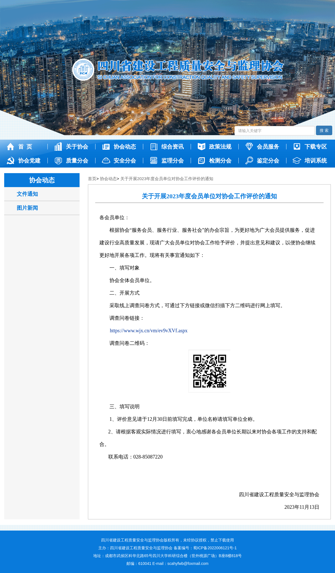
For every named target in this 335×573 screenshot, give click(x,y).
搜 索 (324, 130)
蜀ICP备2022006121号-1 (215, 548)
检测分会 (214, 160)
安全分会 (118, 160)
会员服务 (261, 147)
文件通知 (27, 194)
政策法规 (214, 147)
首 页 (19, 147)
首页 (92, 178)
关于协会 (70, 147)
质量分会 (70, 160)
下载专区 (309, 147)
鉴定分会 (261, 160)
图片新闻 (27, 208)
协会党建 (23, 160)
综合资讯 (166, 147)
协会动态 (118, 147)
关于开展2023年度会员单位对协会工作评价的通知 (166, 178)
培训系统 (309, 160)
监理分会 (166, 160)
